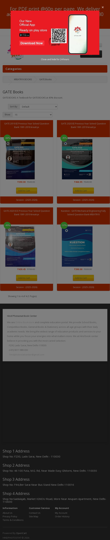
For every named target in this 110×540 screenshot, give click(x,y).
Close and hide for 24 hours (55, 59)
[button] (102, 7)
